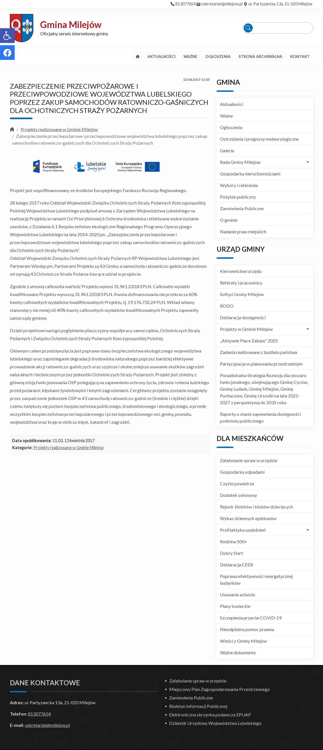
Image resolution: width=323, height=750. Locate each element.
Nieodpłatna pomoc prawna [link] (247, 629)
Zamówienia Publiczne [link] (242, 208)
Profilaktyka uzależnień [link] (243, 529)
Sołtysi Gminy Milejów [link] (242, 294)
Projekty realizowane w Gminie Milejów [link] (59, 129)
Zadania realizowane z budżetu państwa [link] (258, 352)
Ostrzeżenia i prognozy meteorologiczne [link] (259, 139)
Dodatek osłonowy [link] (238, 495)
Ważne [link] (226, 115)
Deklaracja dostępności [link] (243, 317)
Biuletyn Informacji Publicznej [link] (198, 706)
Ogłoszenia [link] (231, 127)
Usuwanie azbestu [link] (237, 594)
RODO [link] (226, 305)
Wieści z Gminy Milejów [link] (243, 641)
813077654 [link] (185, 3)
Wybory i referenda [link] (239, 185)
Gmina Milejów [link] (70, 24)
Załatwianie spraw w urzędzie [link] (248, 460)
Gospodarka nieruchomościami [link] (250, 173)
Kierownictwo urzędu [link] (240, 271)
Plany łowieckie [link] (235, 606)
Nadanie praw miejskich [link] (243, 231)
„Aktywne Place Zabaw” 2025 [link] (249, 340)
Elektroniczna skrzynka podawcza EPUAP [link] (210, 714)
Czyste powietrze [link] (237, 483)
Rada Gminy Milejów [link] (240, 162)
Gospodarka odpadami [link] (242, 472)
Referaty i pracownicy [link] (241, 282)
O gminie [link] (228, 220)
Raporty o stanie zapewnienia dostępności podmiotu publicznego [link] (260, 417)
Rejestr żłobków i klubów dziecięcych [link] (256, 506)
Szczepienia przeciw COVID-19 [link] (250, 617)
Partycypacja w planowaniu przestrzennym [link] (261, 363)
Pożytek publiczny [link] (238, 196)
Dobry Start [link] (231, 553)
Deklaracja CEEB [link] (236, 564)
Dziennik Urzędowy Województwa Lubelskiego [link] (215, 723)
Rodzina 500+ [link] (233, 541)
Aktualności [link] (231, 104)
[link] (7, 35)
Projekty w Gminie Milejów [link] (246, 329)
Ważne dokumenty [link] (238, 652)
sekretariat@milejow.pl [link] (222, 3)
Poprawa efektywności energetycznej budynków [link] (256, 579)
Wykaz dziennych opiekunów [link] (248, 518)
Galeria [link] (227, 150)
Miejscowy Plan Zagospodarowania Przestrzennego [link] (219, 689)
